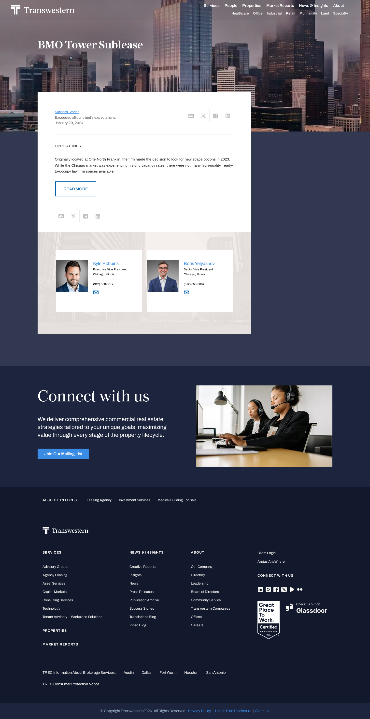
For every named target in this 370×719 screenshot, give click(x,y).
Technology (51, 608)
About (341, 5)
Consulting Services (58, 600)
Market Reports (283, 5)
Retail (293, 13)
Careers (197, 625)
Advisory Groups (55, 567)
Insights (135, 575)
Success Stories (67, 112)
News (133, 583)
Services (214, 5)
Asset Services (54, 583)
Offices (196, 617)
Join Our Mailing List (63, 454)
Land (328, 13)
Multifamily (311, 13)
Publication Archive (144, 600)
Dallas (147, 673)
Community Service (206, 600)
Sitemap (262, 711)
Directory (198, 575)
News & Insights (316, 5)
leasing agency (99, 500)
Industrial (277, 13)
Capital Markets (55, 592)
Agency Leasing (55, 575)
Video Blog (137, 625)
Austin (129, 673)
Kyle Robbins (106, 263)
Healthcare (243, 13)
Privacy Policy (199, 711)
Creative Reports (142, 567)
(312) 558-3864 (194, 284)
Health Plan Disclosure (233, 711)
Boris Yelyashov (199, 263)
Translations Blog (142, 617)
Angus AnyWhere (271, 561)
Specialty (343, 13)
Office (260, 13)
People (233, 5)
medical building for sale (177, 500)
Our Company (202, 567)
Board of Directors (205, 592)
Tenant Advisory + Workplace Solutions (72, 617)
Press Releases (141, 592)
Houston (191, 673)
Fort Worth (167, 673)
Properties (254, 5)
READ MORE (76, 189)
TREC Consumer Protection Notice (71, 684)
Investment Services (134, 500)
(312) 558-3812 (103, 284)
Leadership (199, 583)
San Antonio (216, 673)
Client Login (266, 553)
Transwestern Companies (210, 608)
